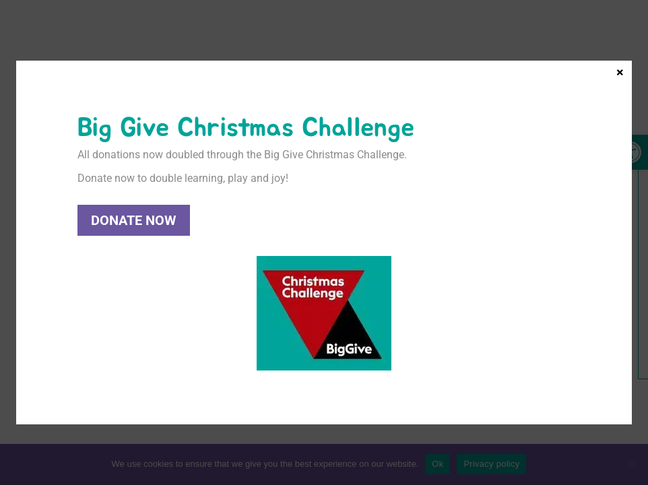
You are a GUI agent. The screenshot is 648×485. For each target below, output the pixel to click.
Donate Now (133, 220)
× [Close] (620, 71)
